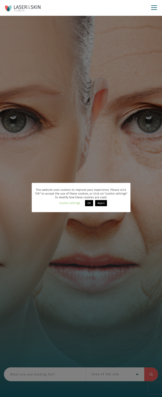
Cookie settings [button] (69, 203)
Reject (101, 203)
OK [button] (89, 203)
